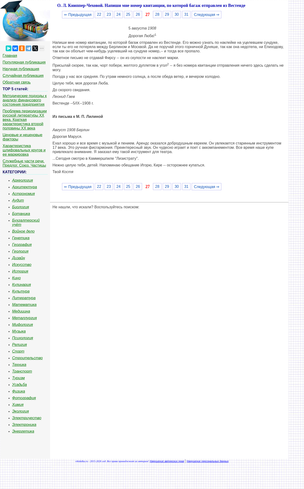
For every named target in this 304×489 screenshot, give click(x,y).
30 (177, 14)
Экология (20, 411)
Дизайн (18, 258)
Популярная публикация (24, 62)
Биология (20, 207)
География (22, 245)
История (20, 271)
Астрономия (23, 194)
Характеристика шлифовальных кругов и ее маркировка (24, 150)
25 (128, 14)
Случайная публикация (23, 76)
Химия (18, 405)
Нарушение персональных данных (208, 461)
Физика (18, 391)
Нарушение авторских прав (167, 461)
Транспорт (22, 371)
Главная (10, 56)
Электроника (24, 425)
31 (186, 14)
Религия (19, 345)
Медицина (21, 311)
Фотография (24, 398)
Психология (22, 338)
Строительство (27, 358)
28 (157, 14)
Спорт (18, 351)
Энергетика (23, 431)
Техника (19, 365)
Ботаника (21, 214)
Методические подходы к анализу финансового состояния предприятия (25, 100)
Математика (24, 305)
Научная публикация (21, 69)
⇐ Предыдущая (77, 15)
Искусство (21, 265)
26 (138, 14)
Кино (16, 278)
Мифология (22, 325)
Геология (20, 251)
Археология (22, 180)
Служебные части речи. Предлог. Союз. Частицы (24, 163)
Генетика (20, 238)
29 (167, 14)
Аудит (18, 200)
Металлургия (24, 318)
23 (109, 14)
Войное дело (23, 231)
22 (99, 14)
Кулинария (21, 285)
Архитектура (24, 187)
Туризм (18, 378)
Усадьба (19, 385)
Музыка (19, 331)
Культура (20, 291)
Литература (24, 298)
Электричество (26, 418)
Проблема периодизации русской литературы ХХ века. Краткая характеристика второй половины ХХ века (25, 119)
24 (118, 14)
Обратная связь (17, 82)
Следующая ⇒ (206, 15)
